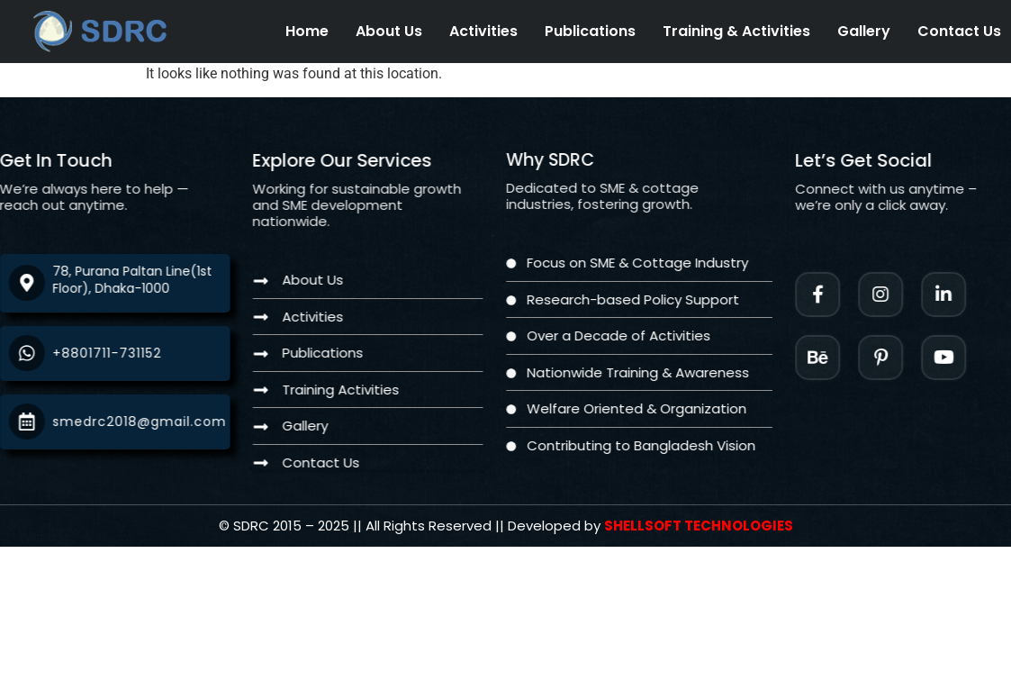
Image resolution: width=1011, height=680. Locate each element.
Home (307, 31)
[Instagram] (902, 294)
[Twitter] (965, 357)
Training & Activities (736, 31)
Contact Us (959, 31)
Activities (483, 31)
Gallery (863, 31)
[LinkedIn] (965, 294)
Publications (590, 31)
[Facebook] (839, 294)
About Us (389, 31)
